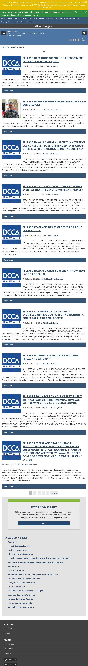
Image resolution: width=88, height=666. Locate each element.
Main (48, 97)
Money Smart (14, 554)
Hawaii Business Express (19, 533)
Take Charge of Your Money (21, 595)
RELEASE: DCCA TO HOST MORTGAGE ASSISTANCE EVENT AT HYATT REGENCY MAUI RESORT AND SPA (53, 175)
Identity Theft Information (20, 542)
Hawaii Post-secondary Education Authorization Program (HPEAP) (38, 546)
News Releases (51, 54)
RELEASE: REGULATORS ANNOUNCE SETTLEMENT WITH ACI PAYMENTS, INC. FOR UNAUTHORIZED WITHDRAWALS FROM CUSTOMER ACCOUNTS (52, 387)
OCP (60, 395)
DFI (43, 54)
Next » (54, 481)
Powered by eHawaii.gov (13, 658)
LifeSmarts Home (16, 558)
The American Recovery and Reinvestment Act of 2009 (33, 562)
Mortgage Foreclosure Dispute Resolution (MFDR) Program (35, 550)
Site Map (7, 620)
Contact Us (8, 616)
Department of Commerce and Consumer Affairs (25, 21)
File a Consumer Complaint (20, 591)
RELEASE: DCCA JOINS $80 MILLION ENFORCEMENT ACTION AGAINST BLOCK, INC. (53, 47)
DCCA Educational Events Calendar (24, 566)
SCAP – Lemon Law (16, 574)
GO (44, 511)
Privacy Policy (8, 641)
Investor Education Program (21, 586)
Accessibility (8, 636)
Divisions (11, 35)
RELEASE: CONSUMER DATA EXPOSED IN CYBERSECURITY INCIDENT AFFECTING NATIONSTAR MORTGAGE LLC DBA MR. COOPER (54, 302)
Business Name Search (18, 538)
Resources (13, 529)
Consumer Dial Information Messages (25, 578)
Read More (15, 79)
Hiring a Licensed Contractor (21, 570)
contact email (11, 652)
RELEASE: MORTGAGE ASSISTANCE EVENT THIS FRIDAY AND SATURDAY (50, 345)
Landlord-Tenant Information (21, 582)
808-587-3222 (11, 647)
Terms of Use (9, 631)
